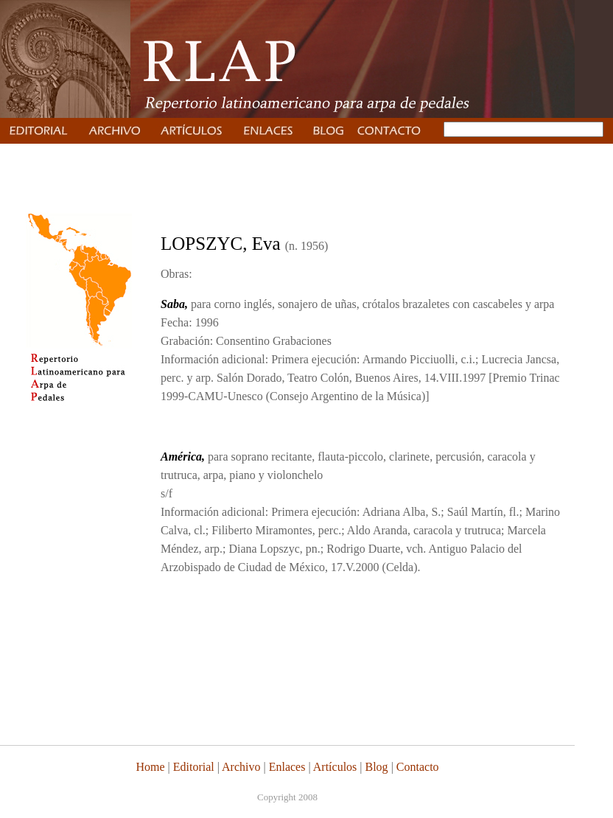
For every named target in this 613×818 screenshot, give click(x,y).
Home (150, 767)
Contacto (417, 767)
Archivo (241, 767)
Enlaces (287, 767)
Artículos (335, 767)
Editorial (192, 767)
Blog (376, 767)
